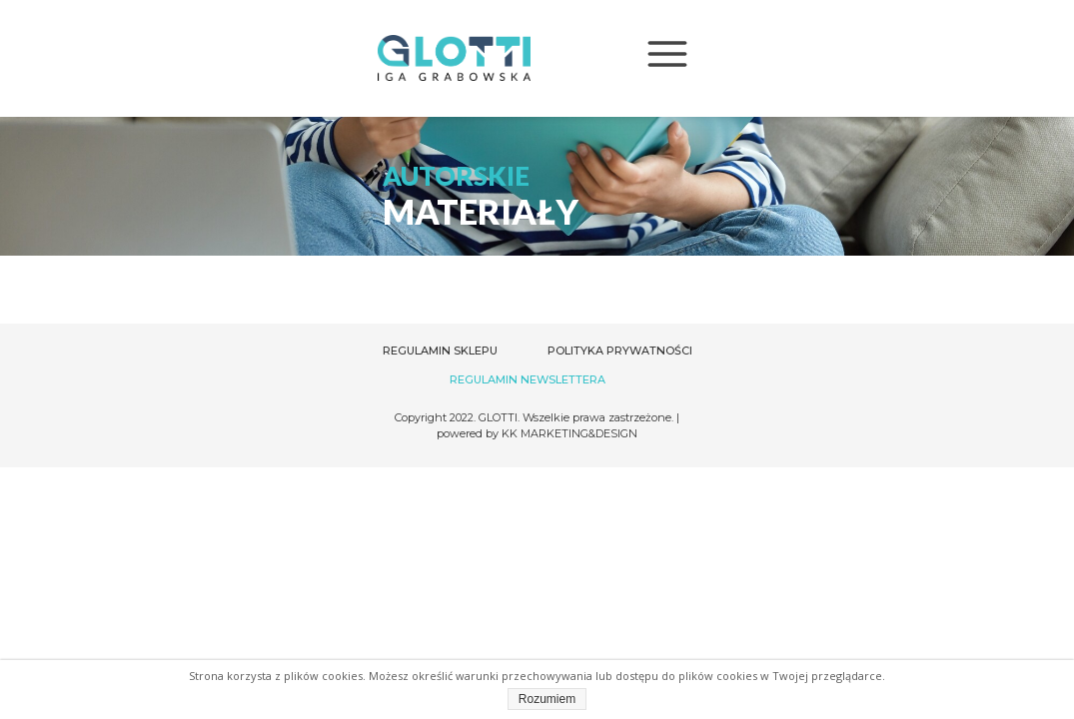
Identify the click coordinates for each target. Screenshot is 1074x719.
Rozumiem (547, 699)
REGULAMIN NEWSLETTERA (527, 379)
